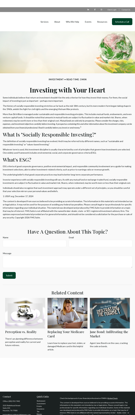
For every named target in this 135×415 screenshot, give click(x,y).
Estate (39, 399)
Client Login (111, 2)
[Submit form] (9, 268)
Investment (41, 396)
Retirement (41, 394)
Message (7, 246)
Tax (38, 404)
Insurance (40, 402)
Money (39, 407)
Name (5, 230)
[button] (44, 14)
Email (71, 230)
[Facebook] (95, 2)
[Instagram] (12, 411)
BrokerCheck (112, 391)
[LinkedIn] (88, 2)
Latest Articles (42, 412)
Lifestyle (40, 410)
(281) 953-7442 (14, 394)
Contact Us (126, 2)
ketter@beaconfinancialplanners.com (17, 407)
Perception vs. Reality (21, 324)
